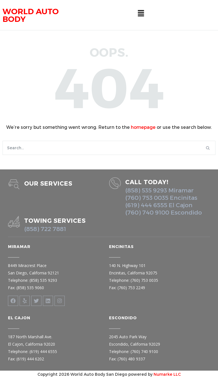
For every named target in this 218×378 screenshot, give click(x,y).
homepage (143, 127)
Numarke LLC (167, 374)
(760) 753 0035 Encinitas (161, 197)
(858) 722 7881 (45, 228)
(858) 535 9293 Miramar (159, 190)
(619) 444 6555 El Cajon (158, 204)
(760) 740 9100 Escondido (163, 212)
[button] (140, 13)
